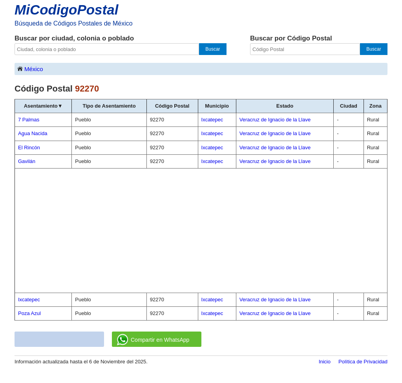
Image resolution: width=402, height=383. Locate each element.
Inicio (325, 362)
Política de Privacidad (362, 362)
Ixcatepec (29, 299)
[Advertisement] (201, 231)
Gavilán (26, 161)
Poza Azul (29, 313)
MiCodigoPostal (66, 9)
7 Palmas (28, 120)
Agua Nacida (32, 133)
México (29, 68)
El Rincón (29, 147)
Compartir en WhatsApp (153, 340)
